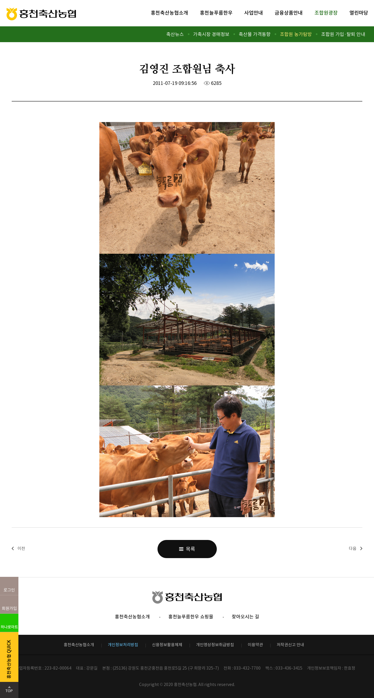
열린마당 (358, 13)
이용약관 (255, 644)
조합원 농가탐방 (296, 34)
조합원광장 (326, 13)
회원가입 (9, 608)
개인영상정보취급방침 (215, 644)
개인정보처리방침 (123, 644)
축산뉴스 (175, 34)
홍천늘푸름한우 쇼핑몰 (190, 617)
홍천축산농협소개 (169, 13)
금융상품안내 (289, 13)
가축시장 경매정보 (211, 34)
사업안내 (253, 13)
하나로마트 (9, 627)
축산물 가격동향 (255, 34)
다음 (352, 548)
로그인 (9, 590)
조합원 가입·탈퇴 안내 (343, 34)
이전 (21, 548)
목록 (187, 549)
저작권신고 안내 (290, 644)
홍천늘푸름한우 (216, 13)
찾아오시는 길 (245, 617)
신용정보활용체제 (167, 644)
